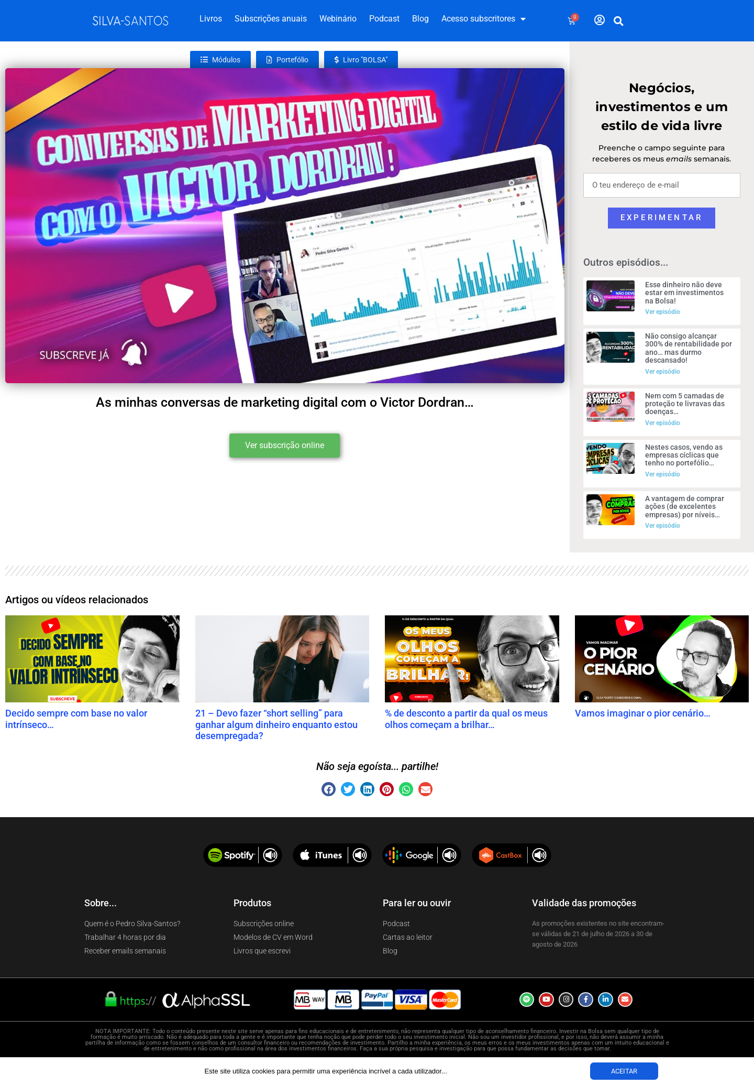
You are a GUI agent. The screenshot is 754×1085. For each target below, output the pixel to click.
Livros (210, 19)
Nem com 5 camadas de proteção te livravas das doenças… (685, 404)
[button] (619, 21)
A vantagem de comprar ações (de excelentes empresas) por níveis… (684, 506)
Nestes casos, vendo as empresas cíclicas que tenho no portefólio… (684, 455)
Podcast (384, 19)
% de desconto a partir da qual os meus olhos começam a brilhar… (466, 719)
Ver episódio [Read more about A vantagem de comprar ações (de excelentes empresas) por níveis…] (662, 525)
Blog (420, 19)
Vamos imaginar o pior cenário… (643, 713)
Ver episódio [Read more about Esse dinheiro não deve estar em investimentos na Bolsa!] (662, 312)
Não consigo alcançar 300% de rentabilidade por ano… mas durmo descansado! (688, 348)
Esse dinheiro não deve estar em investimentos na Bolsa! (684, 292)
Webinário (338, 19)
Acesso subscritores (483, 18)
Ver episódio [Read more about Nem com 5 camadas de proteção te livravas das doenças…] (662, 423)
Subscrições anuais (271, 19)
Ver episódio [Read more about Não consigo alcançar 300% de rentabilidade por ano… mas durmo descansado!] (662, 371)
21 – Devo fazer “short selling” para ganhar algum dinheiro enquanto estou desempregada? (276, 724)
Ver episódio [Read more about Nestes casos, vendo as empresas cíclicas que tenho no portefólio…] (662, 474)
